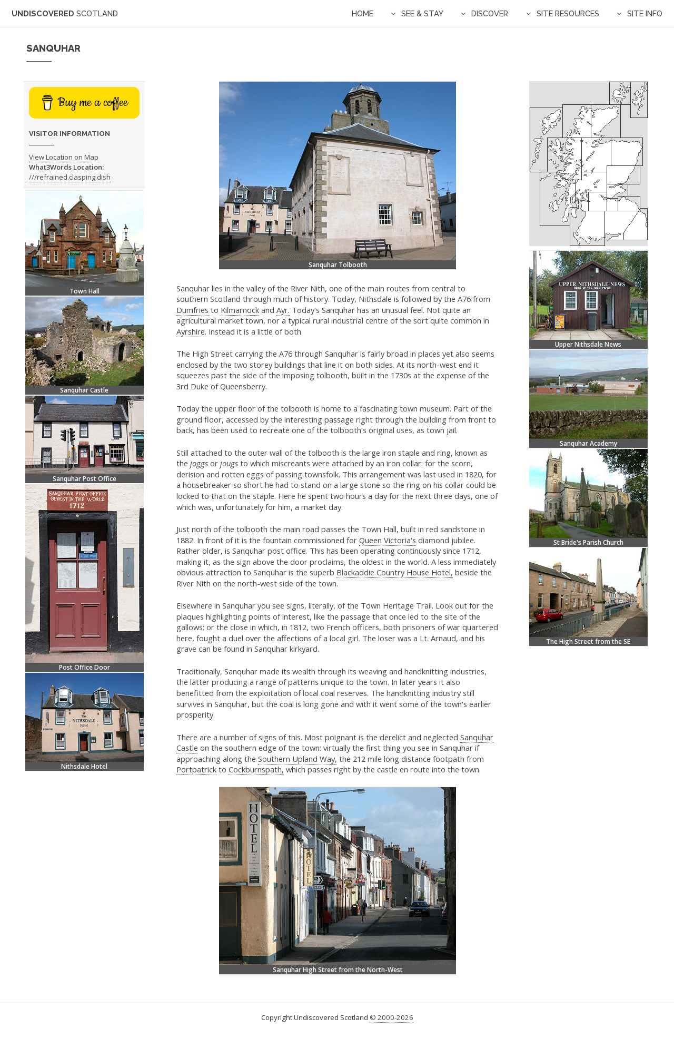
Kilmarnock (240, 310)
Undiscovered (65, 13)
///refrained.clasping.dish (70, 177)
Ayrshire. (191, 331)
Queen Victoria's (387, 540)
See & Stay (422, 13)
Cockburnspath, (256, 769)
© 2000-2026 (391, 1017)
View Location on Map (63, 157)
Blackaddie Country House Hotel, (394, 572)
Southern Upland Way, (297, 758)
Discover (489, 13)
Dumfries (192, 310)
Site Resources (568, 13)
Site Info (644, 13)
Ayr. (283, 310)
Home (362, 13)
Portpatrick (196, 769)
